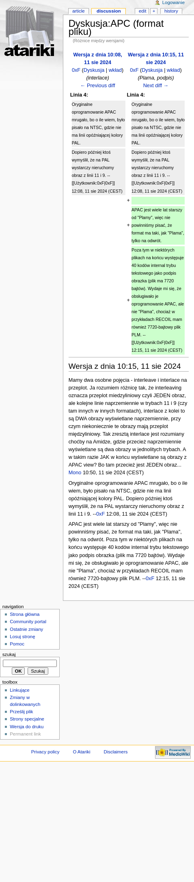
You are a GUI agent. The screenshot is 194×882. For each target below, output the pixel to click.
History (171, 11)
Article (78, 11)
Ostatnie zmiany (26, 629)
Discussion (109, 11)
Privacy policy (45, 751)
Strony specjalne (27, 718)
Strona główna (24, 614)
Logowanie (173, 2)
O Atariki (81, 751)
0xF (76, 70)
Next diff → (156, 85)
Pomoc (17, 643)
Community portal (28, 621)
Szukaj (9, 654)
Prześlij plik (21, 711)
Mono (75, 472)
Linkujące (19, 690)
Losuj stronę (22, 636)
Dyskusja (94, 70)
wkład (115, 70)
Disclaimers (115, 751)
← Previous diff (97, 85)
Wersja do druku (26, 726)
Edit (142, 11)
